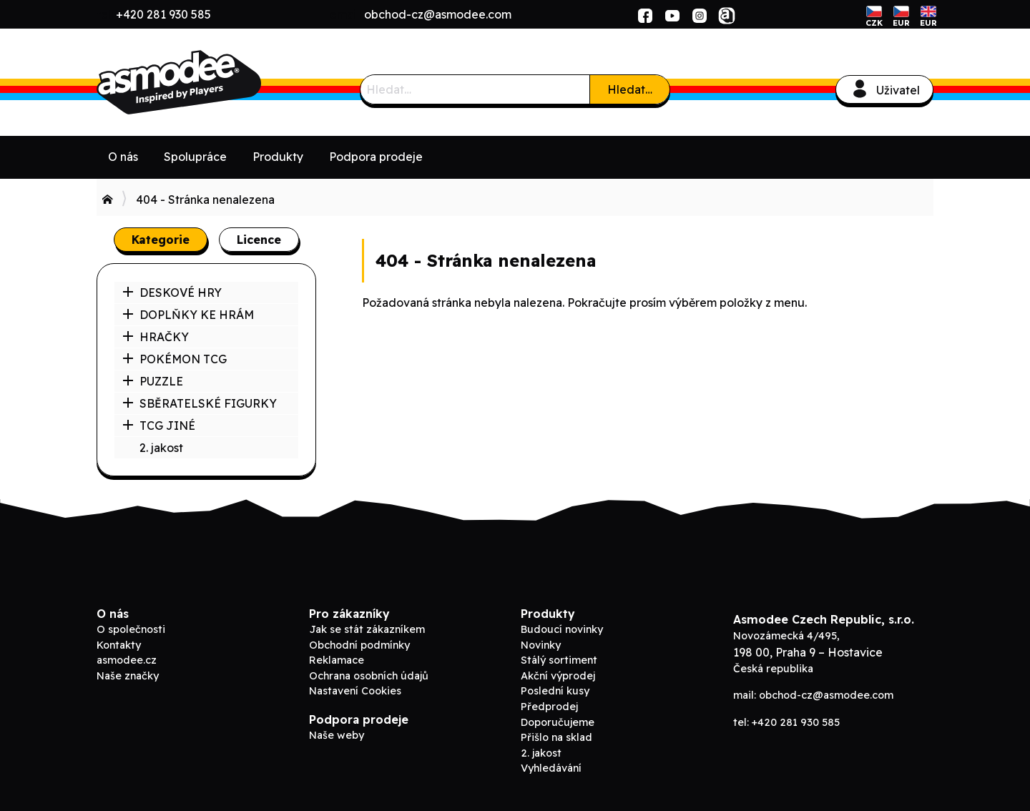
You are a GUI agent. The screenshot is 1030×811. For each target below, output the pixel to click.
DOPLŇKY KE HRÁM (188, 314)
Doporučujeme (557, 722)
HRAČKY (155, 336)
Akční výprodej (558, 675)
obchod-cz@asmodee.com (437, 14)
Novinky (541, 645)
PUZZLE (152, 381)
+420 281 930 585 (163, 14)
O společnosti (131, 629)
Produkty (277, 156)
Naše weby (336, 735)
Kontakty (119, 645)
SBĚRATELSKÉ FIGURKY (199, 403)
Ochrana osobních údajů (368, 675)
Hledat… (629, 89)
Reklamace (336, 660)
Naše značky (128, 675)
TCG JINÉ (158, 425)
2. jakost (161, 448)
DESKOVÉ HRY (172, 292)
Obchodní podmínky (359, 645)
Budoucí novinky (562, 629)
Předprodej (549, 706)
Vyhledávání (551, 768)
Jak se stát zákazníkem (367, 629)
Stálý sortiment (559, 660)
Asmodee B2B (204, 82)
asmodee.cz (127, 660)
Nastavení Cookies (355, 690)
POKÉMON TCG (174, 359)
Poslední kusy (555, 690)
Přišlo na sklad (556, 737)
